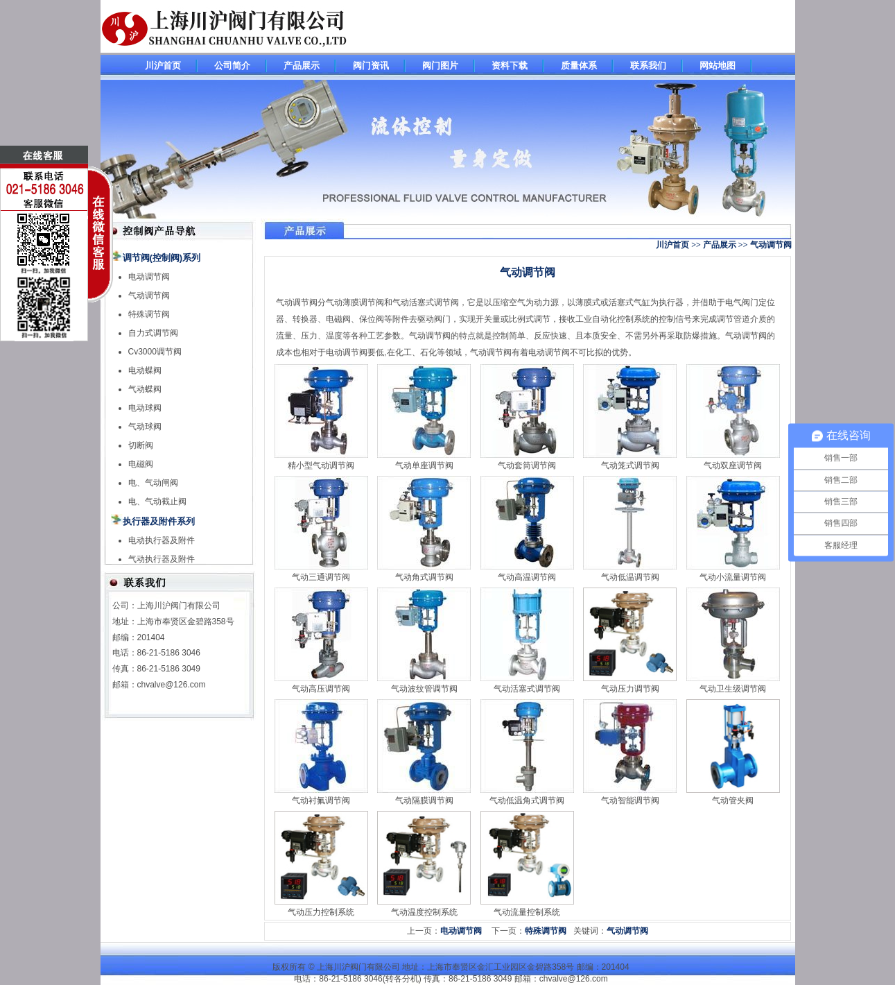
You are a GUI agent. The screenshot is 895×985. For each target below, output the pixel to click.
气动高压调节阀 (321, 689)
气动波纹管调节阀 (424, 689)
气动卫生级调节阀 (733, 689)
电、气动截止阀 (157, 501)
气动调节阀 (149, 295)
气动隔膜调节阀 (424, 800)
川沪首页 (163, 65)
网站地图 (718, 65)
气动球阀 (145, 426)
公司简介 (232, 65)
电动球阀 (145, 408)
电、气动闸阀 (153, 483)
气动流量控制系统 (527, 912)
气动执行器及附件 (161, 559)
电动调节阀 (149, 277)
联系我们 (648, 65)
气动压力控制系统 (321, 912)
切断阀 (140, 445)
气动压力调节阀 (630, 689)
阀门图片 (440, 65)
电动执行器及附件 (161, 540)
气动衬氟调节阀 (321, 800)
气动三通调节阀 (321, 577)
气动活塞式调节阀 (527, 689)
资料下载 (510, 65)
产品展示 (302, 65)
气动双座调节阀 (733, 465)
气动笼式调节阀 (630, 465)
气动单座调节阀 (424, 465)
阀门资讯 (371, 65)
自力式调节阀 (153, 333)
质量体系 (579, 65)
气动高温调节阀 (527, 577)
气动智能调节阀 (630, 800)
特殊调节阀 (149, 314)
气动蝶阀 (145, 389)
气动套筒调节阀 (527, 465)
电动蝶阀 (145, 370)
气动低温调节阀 (630, 577)
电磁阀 (140, 464)
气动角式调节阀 (424, 577)
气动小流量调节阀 (733, 577)
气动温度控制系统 (424, 912)
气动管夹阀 (733, 800)
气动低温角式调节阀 (526, 800)
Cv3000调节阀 (155, 352)
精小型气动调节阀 (321, 465)
